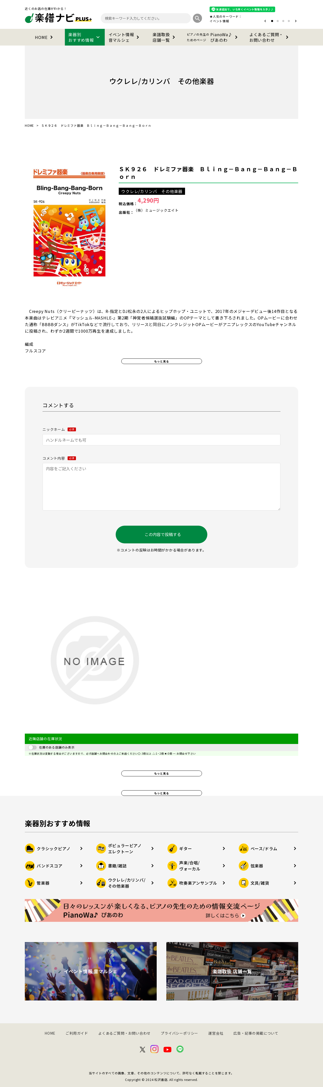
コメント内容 (59, 458)
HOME (44, 37)
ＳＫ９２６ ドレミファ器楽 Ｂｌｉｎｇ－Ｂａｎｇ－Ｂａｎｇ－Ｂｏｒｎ (208, 172)
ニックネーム (59, 429)
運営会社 (215, 1033)
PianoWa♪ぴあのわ (213, 37)
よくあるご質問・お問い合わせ (269, 37)
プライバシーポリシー (179, 1033)
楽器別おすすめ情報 (84, 37)
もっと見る (161, 361)
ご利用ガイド (77, 1033)
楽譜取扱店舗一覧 (165, 37)
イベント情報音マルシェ (125, 37)
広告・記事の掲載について (255, 1033)
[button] (265, 21)
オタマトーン (204, 21)
